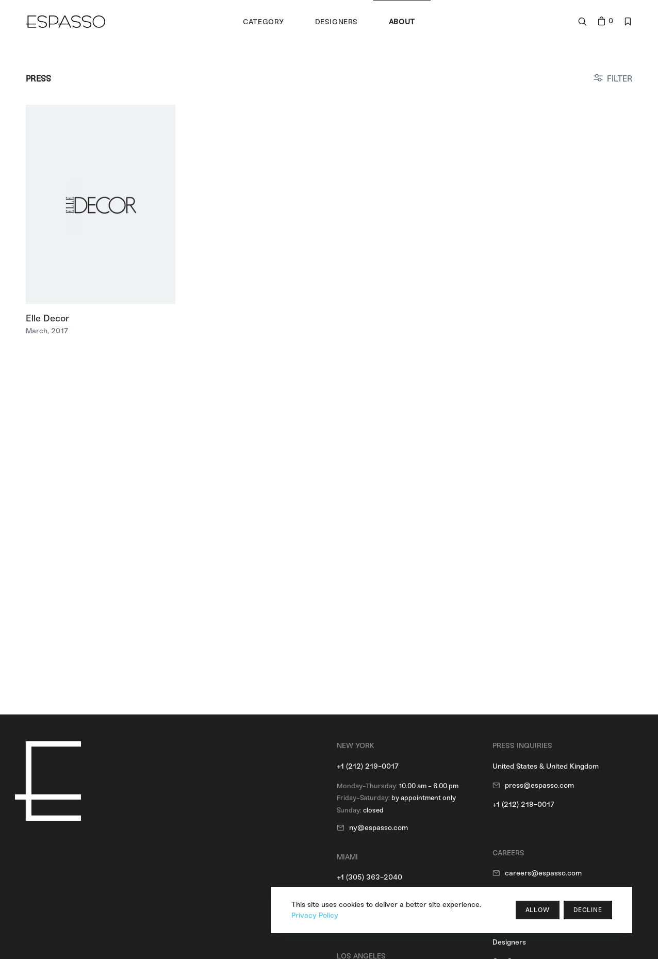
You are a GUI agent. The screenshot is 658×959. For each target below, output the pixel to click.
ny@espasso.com (378, 827)
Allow (537, 910)
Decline (587, 910)
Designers (509, 942)
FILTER (619, 79)
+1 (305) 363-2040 (369, 877)
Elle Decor (48, 318)
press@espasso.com (539, 785)
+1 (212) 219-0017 (368, 766)
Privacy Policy (314, 915)
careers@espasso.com (543, 873)
